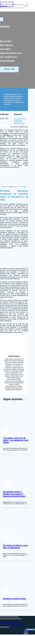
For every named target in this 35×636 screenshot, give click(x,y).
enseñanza (17, 122)
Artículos (5, 26)
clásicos (16, 118)
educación (17, 120)
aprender (9, 309)
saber (23, 123)
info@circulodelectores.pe (8, 622)
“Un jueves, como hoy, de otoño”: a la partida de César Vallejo (15, 440)
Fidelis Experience (15, 627)
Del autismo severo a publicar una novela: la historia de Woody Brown (14, 494)
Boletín (31, 629)
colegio (23, 118)
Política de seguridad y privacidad (11, 623)
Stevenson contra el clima (14, 599)
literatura (17, 123)
